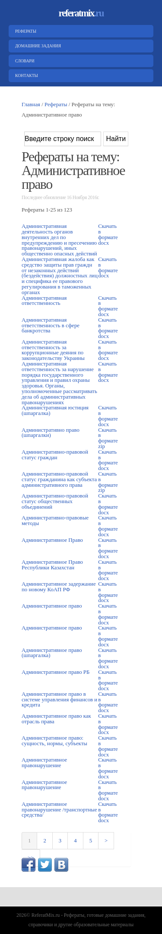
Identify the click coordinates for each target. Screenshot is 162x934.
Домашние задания (37, 45)
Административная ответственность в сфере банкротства (50, 325)
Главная (31, 104)
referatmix (80, 13)
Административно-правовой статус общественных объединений (55, 501)
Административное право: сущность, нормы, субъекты (54, 741)
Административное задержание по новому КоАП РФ (59, 587)
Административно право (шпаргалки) (50, 433)
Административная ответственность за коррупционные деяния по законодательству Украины (53, 350)
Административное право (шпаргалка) (52, 653)
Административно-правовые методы (55, 520)
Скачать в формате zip (108, 438)
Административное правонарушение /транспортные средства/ (59, 809)
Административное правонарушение (44, 762)
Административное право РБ (55, 672)
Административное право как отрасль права (56, 719)
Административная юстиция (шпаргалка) (55, 410)
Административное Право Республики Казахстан (52, 565)
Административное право (52, 606)
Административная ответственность (44, 301)
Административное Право (52, 540)
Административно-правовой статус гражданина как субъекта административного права (59, 479)
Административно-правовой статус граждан (55, 455)
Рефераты (24, 31)
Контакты (25, 75)
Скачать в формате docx (108, 234)
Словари (24, 60)
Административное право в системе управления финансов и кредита (59, 699)
